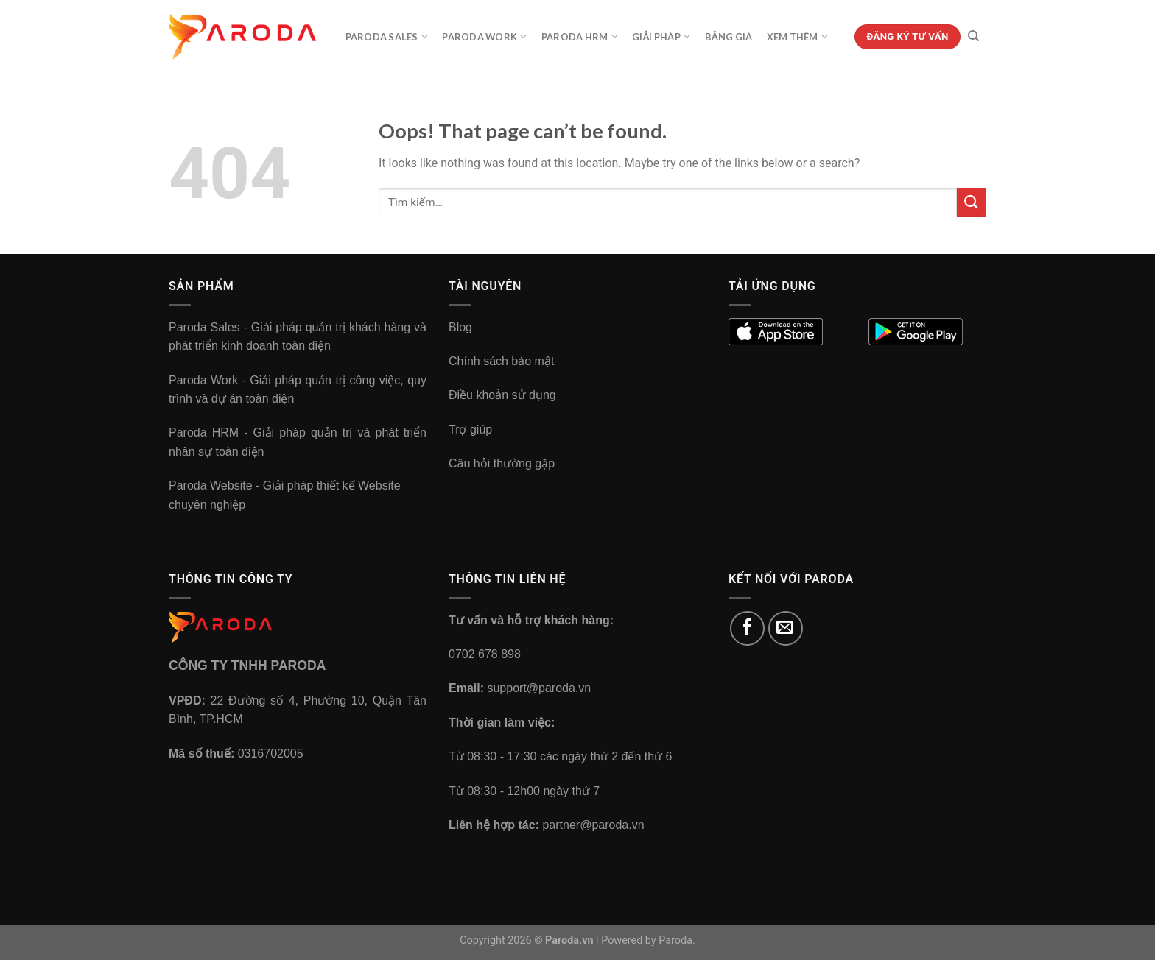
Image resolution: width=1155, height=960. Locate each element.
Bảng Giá (729, 37)
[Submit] (971, 202)
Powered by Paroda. (648, 940)
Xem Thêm (798, 36)
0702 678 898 (485, 654)
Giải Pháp (661, 36)
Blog (460, 327)
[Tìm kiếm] (973, 36)
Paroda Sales (387, 36)
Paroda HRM (579, 36)
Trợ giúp (470, 429)
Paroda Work (484, 36)
